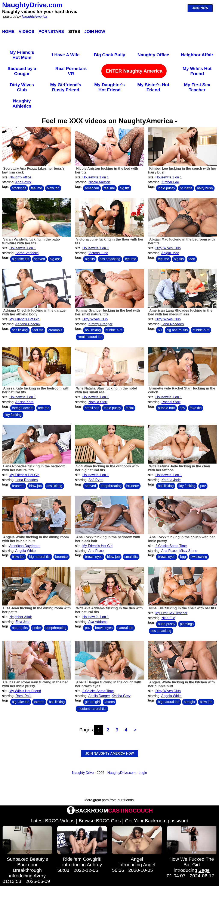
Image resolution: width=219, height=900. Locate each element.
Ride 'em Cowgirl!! (82, 859)
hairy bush (205, 188)
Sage (204, 870)
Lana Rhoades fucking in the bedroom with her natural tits (33, 468)
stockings (19, 188)
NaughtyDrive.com (32, 5)
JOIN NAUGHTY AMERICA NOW (109, 753)
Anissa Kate (24, 402)
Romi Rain (23, 696)
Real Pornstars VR (71, 71)
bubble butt (113, 330)
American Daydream (24, 546)
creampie (55, 330)
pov (182, 408)
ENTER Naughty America (134, 71)
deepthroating (111, 486)
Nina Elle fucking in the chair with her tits (182, 608)
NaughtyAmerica (34, 16)
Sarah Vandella (26, 253)
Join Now (94, 31)
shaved (39, 259)
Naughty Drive (83, 773)
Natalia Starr (98, 402)
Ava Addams (98, 622)
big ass (55, 259)
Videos (26, 31)
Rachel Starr (171, 402)
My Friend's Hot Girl (24, 319)
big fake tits (20, 259)
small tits (131, 557)
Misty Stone (188, 551)
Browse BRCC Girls (100, 820)
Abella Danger (99, 696)
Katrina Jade (171, 480)
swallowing (199, 557)
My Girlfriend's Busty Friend (65, 87)
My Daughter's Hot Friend (109, 87)
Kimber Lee (170, 182)
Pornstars (51, 31)
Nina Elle (168, 618)
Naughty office (20, 177)
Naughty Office (153, 54)
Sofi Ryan (96, 480)
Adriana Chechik (27, 324)
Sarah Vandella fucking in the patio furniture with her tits (31, 241)
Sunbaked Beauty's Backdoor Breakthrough (27, 864)
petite (37, 628)
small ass (92, 408)
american (92, 188)
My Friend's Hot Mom (22, 55)
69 (160, 330)
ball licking (93, 330)
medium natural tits (91, 708)
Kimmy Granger (100, 324)
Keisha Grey (121, 696)
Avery (40, 875)
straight (189, 702)
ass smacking (109, 259)
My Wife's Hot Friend (197, 71)
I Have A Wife (66, 54)
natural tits (20, 628)
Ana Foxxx (23, 182)
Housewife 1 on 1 (95, 177)
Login (143, 773)
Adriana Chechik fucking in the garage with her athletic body (34, 312)
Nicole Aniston (99, 182)
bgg (183, 557)
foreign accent (23, 408)
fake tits (195, 408)
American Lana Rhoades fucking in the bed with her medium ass (180, 312)
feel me (36, 188)
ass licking (20, 330)
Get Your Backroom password (156, 820)
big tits (124, 188)
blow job (53, 188)
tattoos (39, 702)
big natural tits (177, 330)
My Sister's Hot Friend (153, 87)
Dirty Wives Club (22, 87)
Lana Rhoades (172, 324)
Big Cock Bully (109, 54)
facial (130, 408)
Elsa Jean (22, 622)
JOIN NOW (200, 8)
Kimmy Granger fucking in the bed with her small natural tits (107, 312)
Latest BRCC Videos (53, 820)
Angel (137, 859)
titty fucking (13, 415)
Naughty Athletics (21, 103)
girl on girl (92, 702)
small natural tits (89, 337)
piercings (187, 624)
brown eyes (93, 557)
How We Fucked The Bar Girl (191, 861)
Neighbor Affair (197, 54)
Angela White (25, 551)
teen (191, 259)
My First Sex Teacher (197, 87)
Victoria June (98, 253)
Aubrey (94, 864)
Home (8, 31)
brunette (186, 188)
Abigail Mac (170, 253)
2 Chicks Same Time (171, 546)
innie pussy (166, 188)
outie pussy (166, 624)
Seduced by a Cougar (21, 71)
